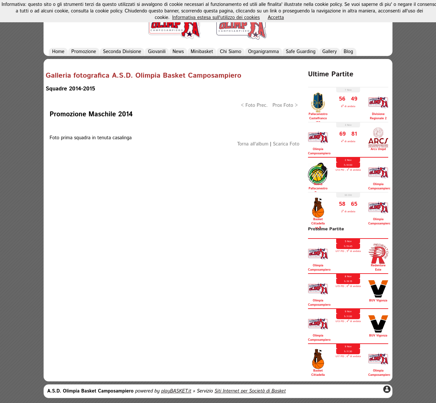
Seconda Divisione (122, 51)
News (178, 51)
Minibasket (202, 51)
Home (58, 51)
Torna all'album (252, 144)
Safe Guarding (301, 51)
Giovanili (157, 51)
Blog (348, 51)
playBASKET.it (176, 391)
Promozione (83, 51)
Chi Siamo (230, 51)
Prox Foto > (285, 105)
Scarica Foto (286, 144)
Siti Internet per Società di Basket (250, 391)
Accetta (276, 17)
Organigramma (263, 51)
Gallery (329, 51)
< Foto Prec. (254, 105)
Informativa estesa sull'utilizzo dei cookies (216, 17)
